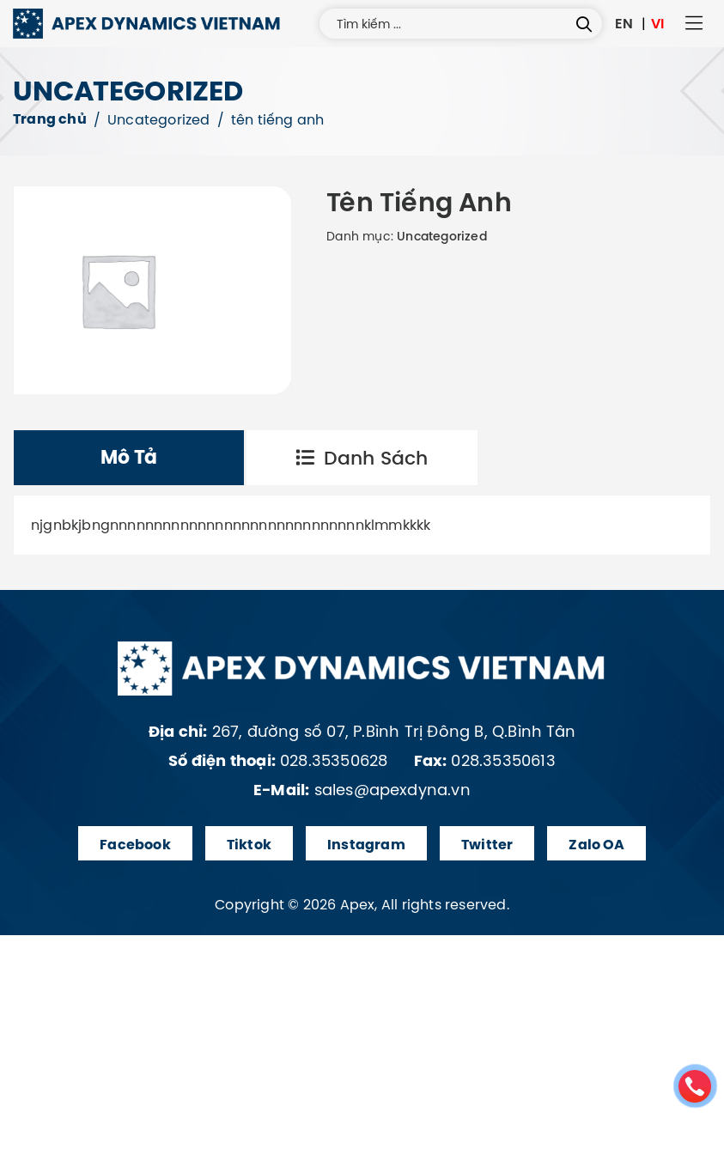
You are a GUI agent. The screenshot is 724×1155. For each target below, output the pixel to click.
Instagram (366, 845)
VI (657, 23)
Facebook (135, 845)
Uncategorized (158, 119)
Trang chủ (50, 119)
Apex (357, 904)
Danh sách (361, 458)
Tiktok (249, 845)
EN (624, 23)
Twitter (487, 845)
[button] (694, 24)
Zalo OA (596, 845)
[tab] (129, 457)
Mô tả (129, 457)
